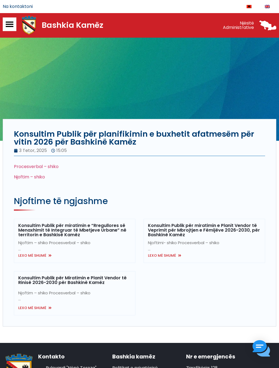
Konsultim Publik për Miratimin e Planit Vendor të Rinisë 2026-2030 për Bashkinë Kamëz (72, 280)
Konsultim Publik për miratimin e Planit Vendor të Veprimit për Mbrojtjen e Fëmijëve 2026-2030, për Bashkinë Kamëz (204, 230)
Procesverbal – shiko (36, 166)
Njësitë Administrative (238, 25)
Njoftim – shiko (29, 177)
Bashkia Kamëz (72, 25)
